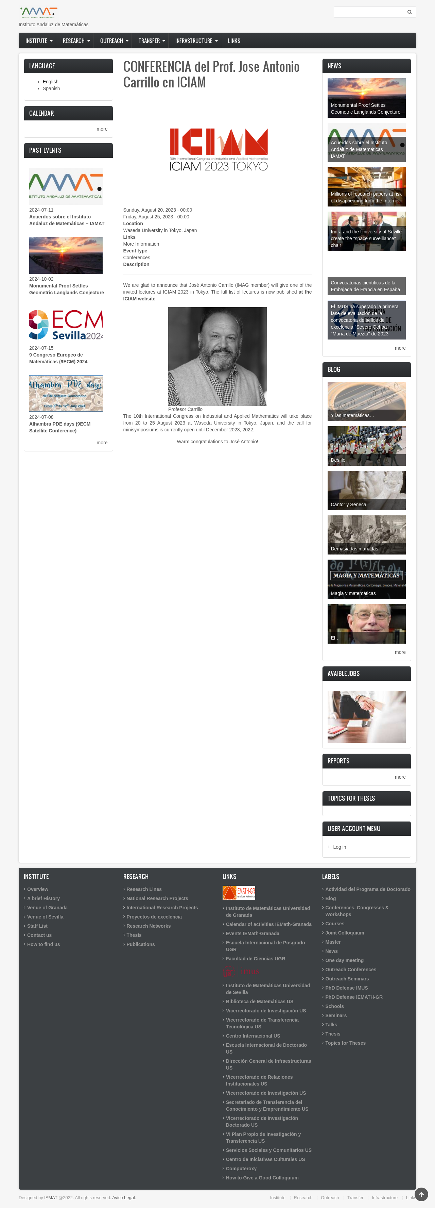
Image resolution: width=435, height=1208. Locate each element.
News (332, 951)
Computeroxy (241, 1168)
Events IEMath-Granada (252, 933)
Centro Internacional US (253, 1036)
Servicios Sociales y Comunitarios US (269, 1150)
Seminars (336, 1015)
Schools (335, 1006)
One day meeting (345, 960)
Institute (36, 40)
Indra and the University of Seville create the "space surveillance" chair (366, 238)
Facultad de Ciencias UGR (255, 958)
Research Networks (149, 926)
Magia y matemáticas (353, 593)
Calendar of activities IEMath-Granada (269, 924)
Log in (339, 847)
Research (74, 40)
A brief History (43, 898)
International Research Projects (162, 907)
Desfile (338, 460)
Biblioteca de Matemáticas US (259, 1001)
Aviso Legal (123, 1197)
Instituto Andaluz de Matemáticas (53, 24)
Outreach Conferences (351, 969)
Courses (335, 923)
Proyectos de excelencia (154, 917)
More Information (141, 244)
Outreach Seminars (347, 978)
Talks (331, 1024)
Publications (141, 944)
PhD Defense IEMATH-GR (354, 997)
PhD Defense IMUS (347, 988)
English (50, 81)
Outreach (111, 40)
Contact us (39, 935)
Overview (37, 889)
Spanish (51, 88)
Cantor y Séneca (348, 504)
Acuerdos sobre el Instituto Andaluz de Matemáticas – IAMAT (359, 149)
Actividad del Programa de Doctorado (368, 889)
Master (333, 942)
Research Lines (144, 889)
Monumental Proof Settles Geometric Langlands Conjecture (366, 108)
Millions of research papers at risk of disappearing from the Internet (366, 197)
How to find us (43, 944)
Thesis (134, 935)
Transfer (149, 40)
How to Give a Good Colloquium (262, 1177)
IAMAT (50, 1197)
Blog (331, 898)
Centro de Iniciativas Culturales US (265, 1159)
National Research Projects (157, 898)
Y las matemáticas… (353, 415)
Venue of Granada (47, 907)
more (102, 129)
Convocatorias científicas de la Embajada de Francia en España (365, 286)
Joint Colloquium (345, 933)
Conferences (136, 257)
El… (335, 638)
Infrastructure (193, 40)
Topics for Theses (346, 1043)
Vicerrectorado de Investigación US (266, 1010)
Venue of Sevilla (45, 917)
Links (234, 40)
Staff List (37, 926)
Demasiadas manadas (354, 548)
